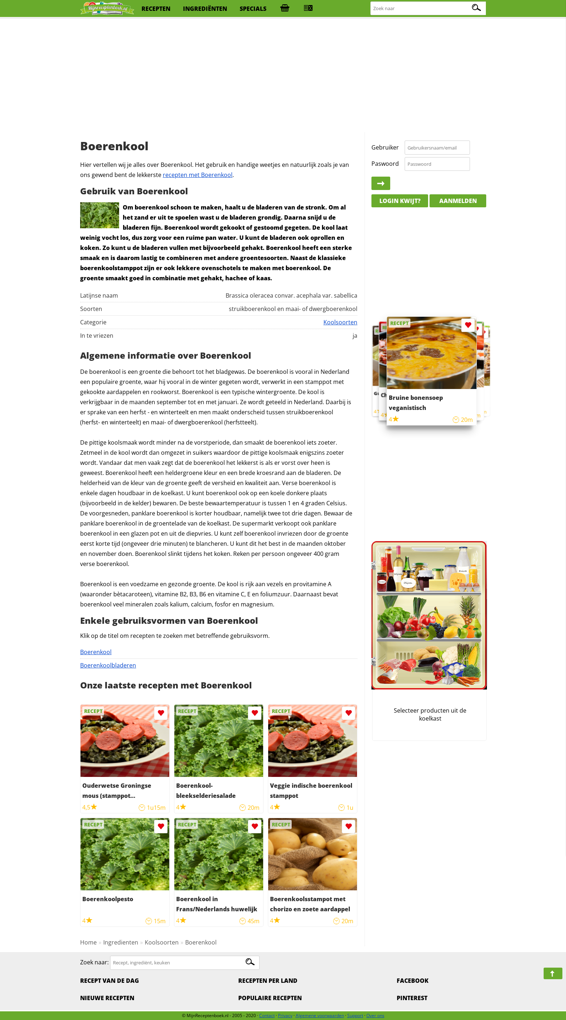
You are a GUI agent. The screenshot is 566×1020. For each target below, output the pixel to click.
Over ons (375, 1015)
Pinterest (412, 998)
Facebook (412, 981)
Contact (267, 1015)
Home (88, 942)
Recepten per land (267, 981)
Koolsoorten (340, 322)
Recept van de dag (109, 981)
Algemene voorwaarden (320, 1015)
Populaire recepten (270, 998)
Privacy (285, 1015)
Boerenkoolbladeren (108, 665)
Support (355, 1015)
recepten (156, 9)
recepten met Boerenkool (197, 175)
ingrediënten (205, 9)
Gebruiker (385, 147)
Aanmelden (458, 201)
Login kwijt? (400, 201)
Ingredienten (120, 942)
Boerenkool (96, 652)
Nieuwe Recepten (107, 998)
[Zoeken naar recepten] (428, 8)
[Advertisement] (283, 75)
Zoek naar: (94, 962)
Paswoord (385, 164)
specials (253, 9)
